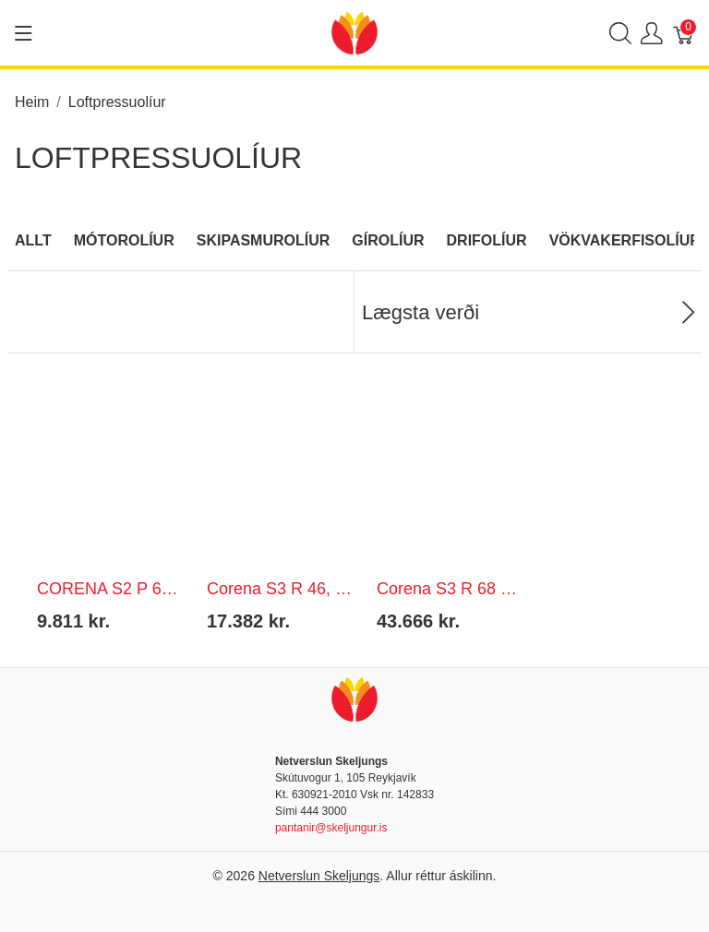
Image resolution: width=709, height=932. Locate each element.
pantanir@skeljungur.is (331, 827)
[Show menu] (23, 33)
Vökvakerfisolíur (625, 240)
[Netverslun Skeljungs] (354, 32)
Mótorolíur (124, 240)
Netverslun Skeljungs (319, 875)
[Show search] (620, 32)
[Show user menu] (652, 32)
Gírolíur (388, 240)
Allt (33, 240)
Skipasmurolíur (263, 240)
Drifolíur (487, 240)
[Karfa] (684, 32)
